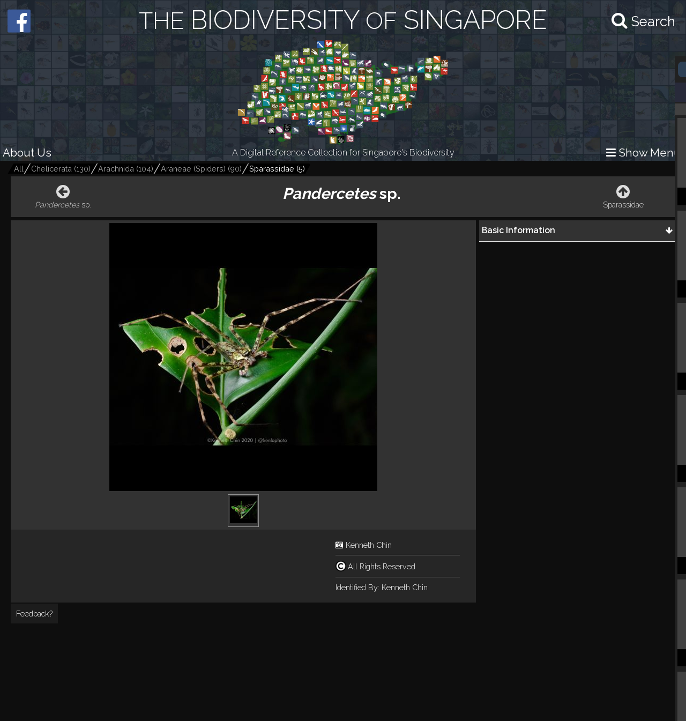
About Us (27, 152)
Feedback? (34, 613)
